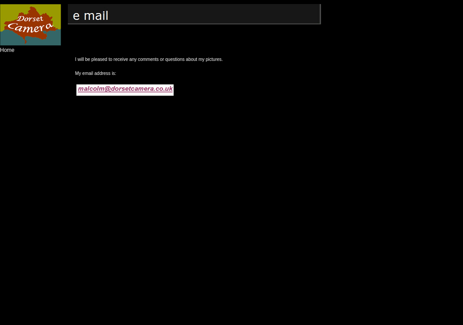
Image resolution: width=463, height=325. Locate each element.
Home (7, 50)
